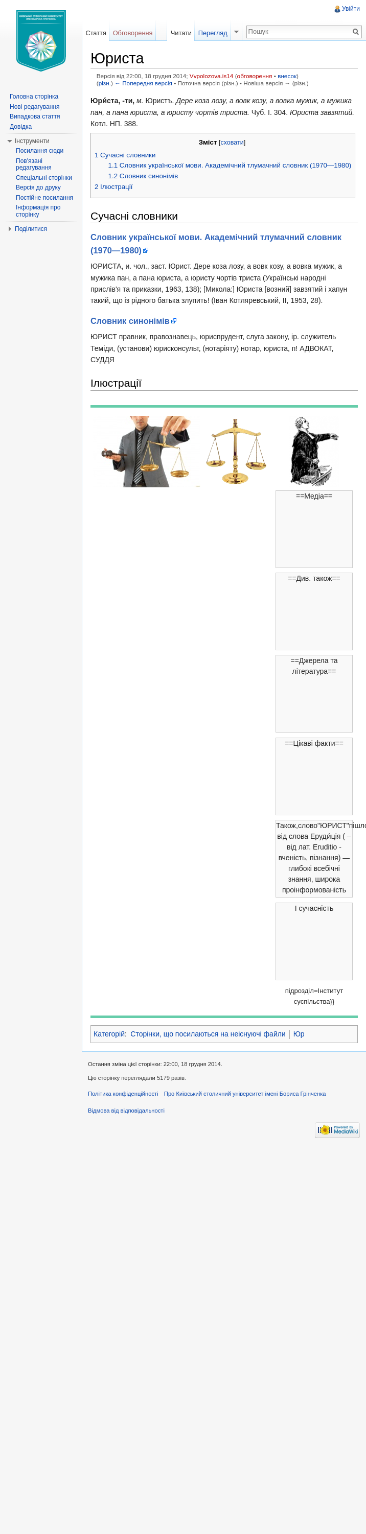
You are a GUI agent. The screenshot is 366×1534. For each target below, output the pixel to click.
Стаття (95, 33)
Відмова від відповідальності (126, 1110)
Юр (299, 1034)
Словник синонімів (130, 320)
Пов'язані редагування (34, 164)
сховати (231, 142)
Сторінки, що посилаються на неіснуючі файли (207, 1034)
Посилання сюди (39, 150)
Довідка (21, 126)
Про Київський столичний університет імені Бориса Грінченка (245, 1094)
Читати (181, 33)
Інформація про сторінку (38, 211)
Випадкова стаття (35, 116)
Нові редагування (35, 106)
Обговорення (133, 33)
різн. (105, 83)
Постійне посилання (44, 197)
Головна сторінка (34, 96)
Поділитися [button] (31, 228)
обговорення (254, 76)
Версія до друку (38, 187)
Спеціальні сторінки (44, 177)
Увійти (351, 8)
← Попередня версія (143, 83)
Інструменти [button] (32, 141)
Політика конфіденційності (123, 1094)
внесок (287, 76)
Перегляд (212, 33)
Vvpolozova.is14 (212, 76)
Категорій (109, 1034)
